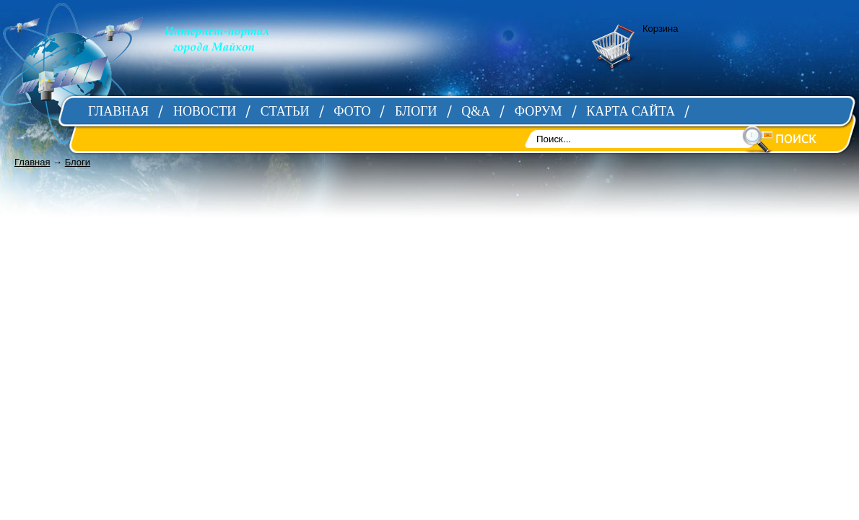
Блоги (77, 162)
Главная (32, 162)
